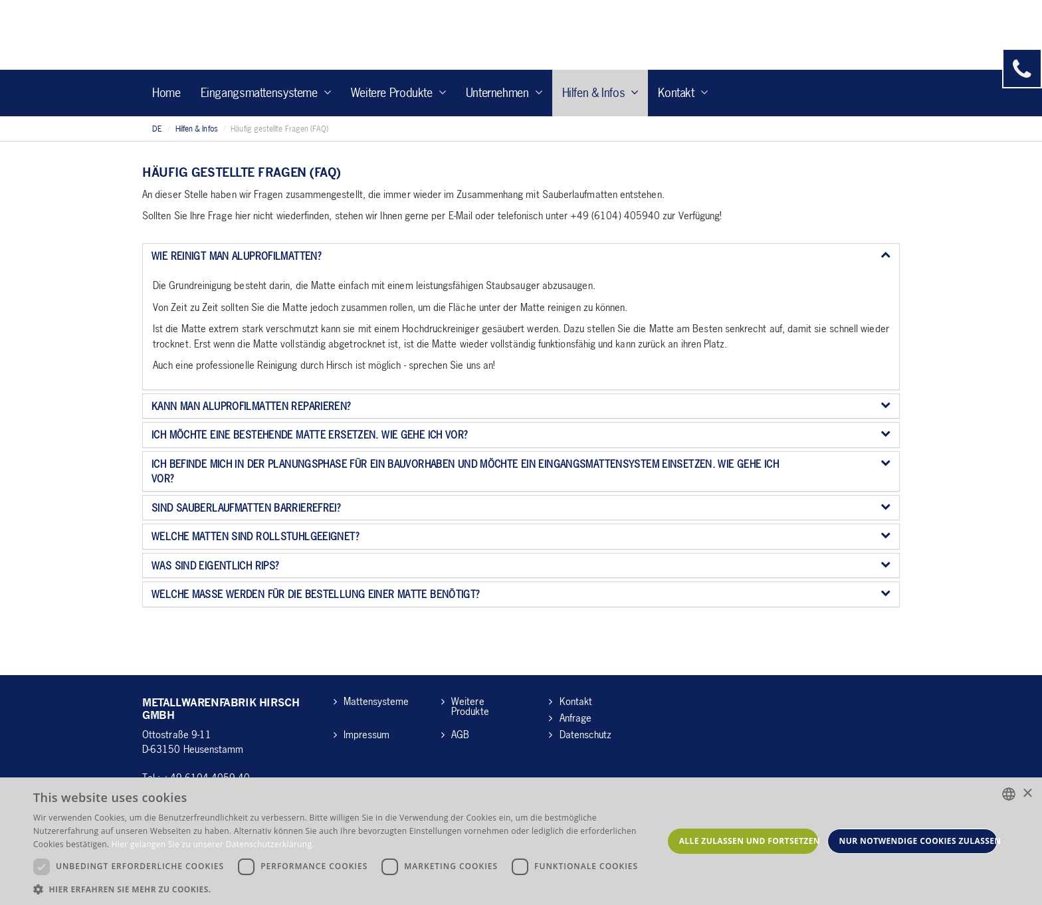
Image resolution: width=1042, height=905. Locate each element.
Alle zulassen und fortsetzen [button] (748, 841)
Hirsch (221, 35)
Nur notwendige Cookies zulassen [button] (918, 841)
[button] (348, 888)
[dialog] (521, 841)
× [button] (1027, 794)
